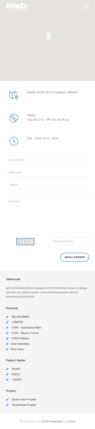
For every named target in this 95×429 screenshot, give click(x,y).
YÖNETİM (17, 322)
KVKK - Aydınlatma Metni (26, 327)
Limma (71, 421)
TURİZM (16, 379)
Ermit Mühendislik (52, 421)
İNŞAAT (16, 369)
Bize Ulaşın (17, 349)
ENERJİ (16, 374)
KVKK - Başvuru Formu (25, 333)
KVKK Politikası (20, 338)
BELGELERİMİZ (20, 316)
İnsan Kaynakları (20, 343)
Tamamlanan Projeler (24, 404)
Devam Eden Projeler (24, 399)
